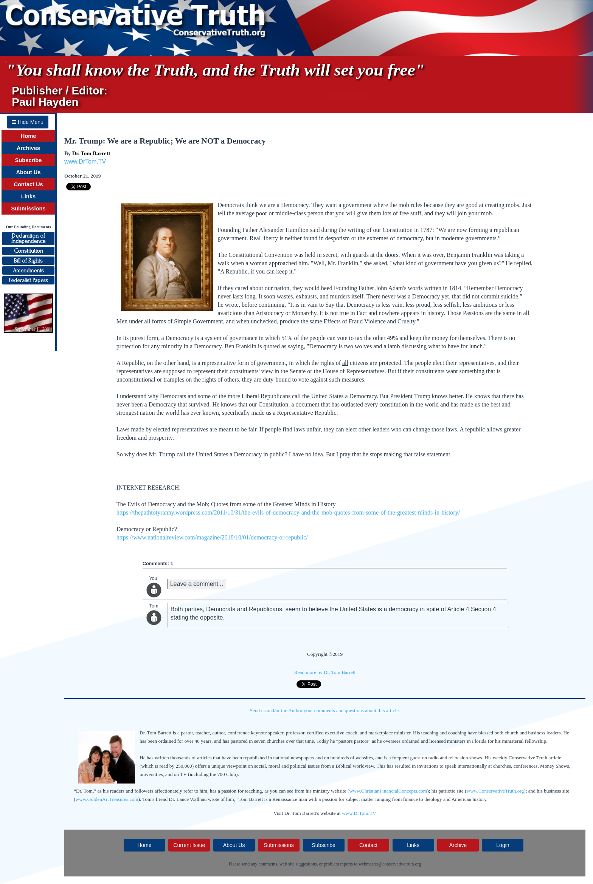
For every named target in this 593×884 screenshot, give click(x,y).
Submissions (28, 209)
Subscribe (28, 160)
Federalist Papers (28, 280)
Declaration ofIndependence (28, 238)
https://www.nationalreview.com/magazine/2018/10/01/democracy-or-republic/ (212, 537)
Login (502, 845)
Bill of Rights (28, 260)
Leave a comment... (197, 584)
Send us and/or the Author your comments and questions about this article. (325, 710)
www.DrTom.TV (85, 161)
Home (28, 136)
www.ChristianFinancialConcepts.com (388, 791)
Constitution (28, 250)
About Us (28, 172)
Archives (28, 148)
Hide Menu (27, 122)
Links (28, 196)
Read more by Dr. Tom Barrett (324, 672)
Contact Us (28, 184)
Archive (458, 845)
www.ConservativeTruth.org (495, 791)
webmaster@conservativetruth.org (390, 864)
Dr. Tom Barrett (91, 153)
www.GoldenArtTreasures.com (106, 799)
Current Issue (189, 845)
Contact (368, 845)
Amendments (28, 270)
